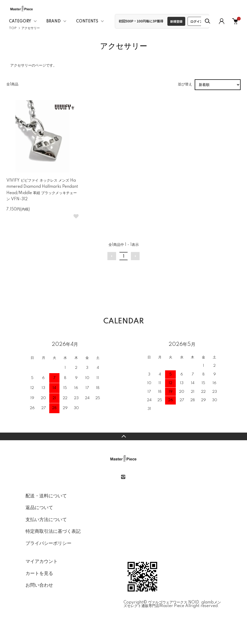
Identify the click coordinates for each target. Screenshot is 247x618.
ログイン (196, 21)
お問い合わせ (39, 585)
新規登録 (176, 21)
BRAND (53, 21)
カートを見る (39, 573)
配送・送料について (46, 496)
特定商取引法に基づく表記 (53, 531)
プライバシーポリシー (48, 543)
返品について (39, 507)
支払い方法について (46, 519)
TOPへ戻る (123, 436)
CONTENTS (87, 21)
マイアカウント (42, 561)
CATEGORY (20, 21)
